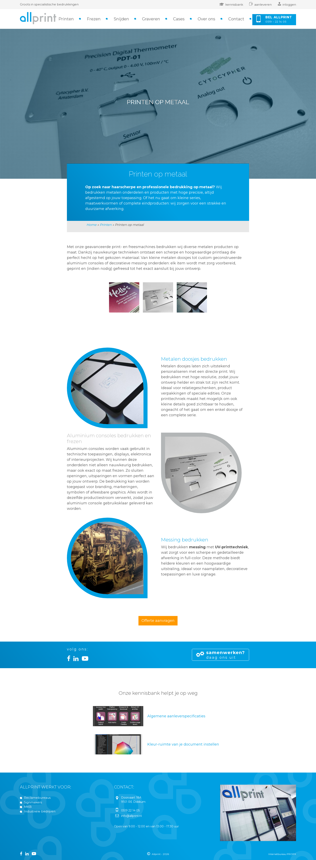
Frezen (94, 19)
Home (91, 225)
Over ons (206, 19)
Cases (179, 19)
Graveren (151, 19)
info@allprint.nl (131, 816)
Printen (66, 19)
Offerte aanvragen (158, 620)
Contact (236, 19)
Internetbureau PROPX (282, 854)
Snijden (121, 19)
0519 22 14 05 (130, 810)
